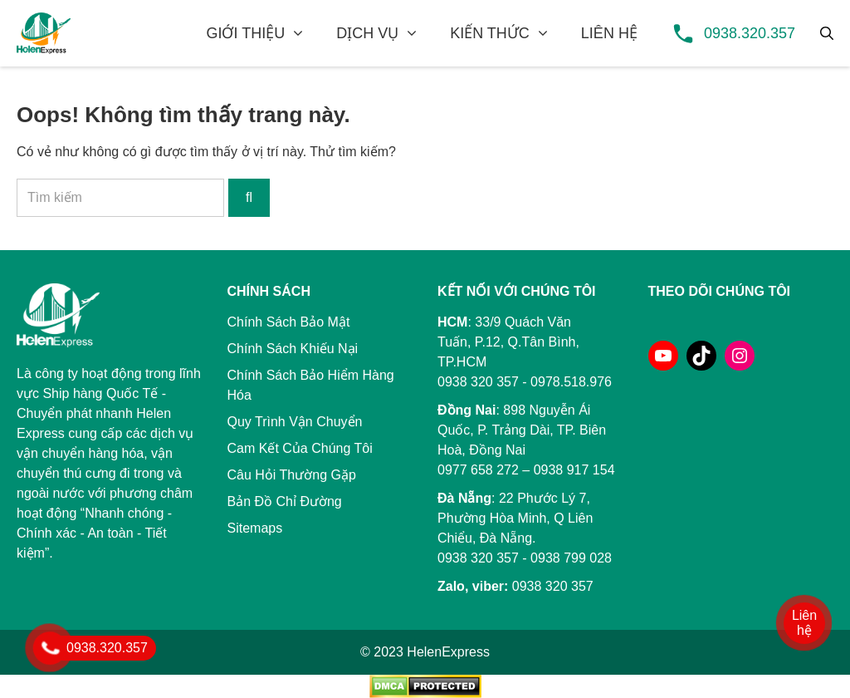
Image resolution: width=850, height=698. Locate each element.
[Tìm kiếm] (826, 33)
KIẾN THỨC (490, 33)
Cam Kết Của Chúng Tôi (300, 448)
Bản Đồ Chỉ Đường (284, 501)
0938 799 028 (571, 558)
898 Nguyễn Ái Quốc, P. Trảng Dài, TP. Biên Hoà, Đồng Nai (521, 430)
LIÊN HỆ (609, 33)
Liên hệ (804, 622)
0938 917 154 (574, 470)
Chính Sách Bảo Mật (288, 322)
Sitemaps (255, 528)
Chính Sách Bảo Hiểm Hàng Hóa (310, 385)
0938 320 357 (478, 558)
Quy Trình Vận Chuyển (295, 422)
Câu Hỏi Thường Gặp (291, 475)
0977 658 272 (478, 470)
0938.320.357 (749, 33)
